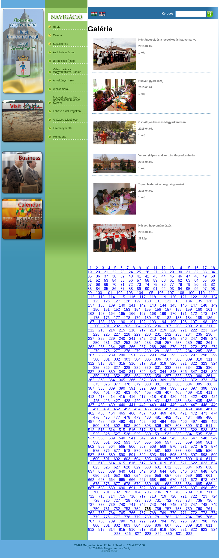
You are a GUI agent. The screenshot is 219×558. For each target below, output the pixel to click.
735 (199, 500)
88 (131, 289)
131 (158, 301)
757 (168, 509)
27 (155, 272)
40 (131, 276)
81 (205, 284)
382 (168, 384)
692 (142, 488)
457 (168, 409)
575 (96, 451)
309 (188, 359)
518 (153, 430)
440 (122, 405)
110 (201, 293)
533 (178, 434)
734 (188, 500)
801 (107, 525)
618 (153, 463)
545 (173, 438)
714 (112, 496)
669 (163, 480)
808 (178, 525)
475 (96, 417)
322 (194, 363)
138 (101, 305)
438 (101, 405)
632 (168, 467)
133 (178, 301)
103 (130, 293)
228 (127, 334)
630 (148, 467)
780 (148, 517)
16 (196, 268)
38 (114, 276)
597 (194, 455)
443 (153, 405)
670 (173, 480)
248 (204, 338)
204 (137, 326)
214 (112, 330)
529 (137, 434)
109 (191, 293)
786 (209, 517)
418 (153, 397)
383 (178, 384)
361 (209, 376)
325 (96, 368)
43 (155, 276)
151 (107, 309)
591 (132, 455)
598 (204, 455)
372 (194, 380)
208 (178, 326)
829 (158, 534)
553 (127, 442)
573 (204, 446)
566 (132, 446)
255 (148, 343)
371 (183, 380)
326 (107, 368)
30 (180, 272)
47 (188, 276)
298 (204, 355)
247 (194, 338)
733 (178, 500)
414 (112, 397)
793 (153, 521)
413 (101, 397)
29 (172, 272)
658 (178, 475)
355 (148, 376)
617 (142, 463)
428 (127, 401)
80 (196, 284)
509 (188, 426)
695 (173, 488)
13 (172, 268)
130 (148, 301)
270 (173, 347)
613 (101, 463)
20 (98, 272)
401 (107, 392)
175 (96, 318)
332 (168, 368)
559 (188, 442)
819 (163, 529)
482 (168, 417)
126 (107, 301)
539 (112, 438)
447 (194, 405)
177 (117, 318)
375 (96, 384)
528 (127, 434)
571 (183, 446)
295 (173, 355)
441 (132, 405)
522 (194, 430)
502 (117, 426)
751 (107, 509)
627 (117, 467)
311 (209, 359)
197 (194, 322)
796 (183, 521)
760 (199, 509)
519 (163, 430)
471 (183, 413)
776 (107, 517)
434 (188, 401)
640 (122, 471)
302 (117, 359)
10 (147, 268)
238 (101, 338)
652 (117, 475)
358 (178, 376)
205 (148, 326)
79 (188, 284)
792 (142, 521)
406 (158, 392)
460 (199, 409)
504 (137, 426)
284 (188, 351)
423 (204, 397)
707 (168, 492)
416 (132, 397)
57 (139, 280)
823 (204, 529)
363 (101, 380)
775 (96, 517)
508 (178, 426)
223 (204, 330)
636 (209, 467)
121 (183, 297)
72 (131, 284)
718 (153, 496)
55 (122, 280)
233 (178, 334)
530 (148, 434)
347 (194, 372)
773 (204, 513)
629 (137, 467)
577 (117, 451)
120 (173, 297)
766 (132, 513)
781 (158, 517)
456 (158, 409)
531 (158, 434)
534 (188, 434)
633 (178, 467)
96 (196, 289)
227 (117, 334)
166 (132, 314)
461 (209, 409)
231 (158, 334)
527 (117, 434)
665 (122, 480)
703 (127, 492)
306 (158, 359)
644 (163, 471)
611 (209, 459)
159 (188, 309)
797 (194, 521)
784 (188, 517)
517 (142, 430)
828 (148, 534)
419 (163, 397)
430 (148, 401)
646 (183, 471)
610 (199, 459)
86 (114, 289)
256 (158, 343)
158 (178, 309)
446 (183, 405)
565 (122, 446)
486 (209, 417)
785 (199, 517)
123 (204, 297)
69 (106, 284)
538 (101, 438)
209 (188, 326)
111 (212, 293)
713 (101, 496)
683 (178, 484)
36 (98, 276)
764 (112, 513)
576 (107, 451)
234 (188, 334)
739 (112, 505)
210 (199, 326)
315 (122, 363)
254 (137, 343)
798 (204, 521)
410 (199, 392)
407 (168, 392)
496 (183, 422)
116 (132, 297)
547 (194, 438)
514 (112, 430)
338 (101, 372)
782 (168, 517)
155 (148, 309)
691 (132, 488)
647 (194, 471)
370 (173, 380)
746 (183, 505)
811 (209, 525)
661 (209, 475)
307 (168, 359)
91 (155, 289)
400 (96, 392)
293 (153, 355)
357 (168, 376)
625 (96, 467)
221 (183, 330)
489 (112, 422)
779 (137, 517)
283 (178, 351)
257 (168, 343)
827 (138, 534)
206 (158, 326)
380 (148, 384)
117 (142, 297)
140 (122, 305)
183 (178, 318)
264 (112, 347)
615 (122, 463)
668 (153, 480)
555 (148, 442)
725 (96, 500)
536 (209, 434)
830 (169, 534)
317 (142, 363)
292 (142, 355)
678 (127, 484)
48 (196, 276)
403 (127, 392)
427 (117, 401)
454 (137, 409)
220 (173, 330)
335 (199, 368)
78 (180, 284)
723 (204, 496)
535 (199, 434)
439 (112, 405)
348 (204, 372)
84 (98, 289)
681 (158, 484)
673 (204, 480)
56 (131, 280)
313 (101, 363)
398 (204, 388)
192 (142, 322)
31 (188, 272)
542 (142, 438)
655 (148, 475)
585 (199, 451)
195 (173, 322)
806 (158, 525)
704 (137, 492)
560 (199, 442)
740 (122, 505)
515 (122, 430)
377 (117, 384)
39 (122, 276)
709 (188, 492)
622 (194, 463)
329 (137, 368)
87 (122, 289)
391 (132, 388)
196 (183, 322)
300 (96, 359)
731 (158, 500)
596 (183, 455)
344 (163, 372)
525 (96, 434)
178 (127, 318)
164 (112, 314)
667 (142, 480)
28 (163, 272)
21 (106, 272)
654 (137, 475)
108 (181, 293)
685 (199, 484)
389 (112, 388)
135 (199, 301)
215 (122, 330)
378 (127, 384)
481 (158, 417)
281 (158, 351)
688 (101, 488)
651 (107, 475)
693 (153, 488)
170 (173, 314)
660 (199, 475)
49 (205, 276)
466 (132, 413)
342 (142, 372)
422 (194, 397)
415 (122, 397)
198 (204, 322)
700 (96, 492)
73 (139, 284)
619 (163, 463)
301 (107, 359)
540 (122, 438)
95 (188, 289)
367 (142, 380)
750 (96, 509)
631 (158, 467)
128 (127, 301)
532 (168, 434)
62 (180, 280)
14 (180, 268)
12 (163, 268)
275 (96, 351)
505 (148, 426)
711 (209, 492)
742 (142, 505)
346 (183, 372)
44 (163, 276)
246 (183, 338)
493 (153, 422)
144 (163, 305)
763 (101, 513)
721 (183, 496)
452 (117, 409)
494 (163, 422)
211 (209, 326)
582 (168, 451)
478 (127, 417)
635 (199, 467)
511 (209, 426)
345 (173, 372)
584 (188, 451)
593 (153, 455)
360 (199, 376)
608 (178, 459)
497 (194, 422)
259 (188, 343)
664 (112, 480)
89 (139, 289)
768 (153, 513)
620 (173, 463)
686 (209, 484)
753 (127, 509)
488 (101, 422)
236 (209, 334)
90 (147, 289)
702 (117, 492)
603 (127, 459)
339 (112, 372)
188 (101, 322)
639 (112, 471)
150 (96, 309)
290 (122, 355)
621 (183, 463)
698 (204, 488)
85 (106, 289)
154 (137, 309)
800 (96, 525)
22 (114, 272)
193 (153, 322)
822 (194, 529)
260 (199, 343)
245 (173, 338)
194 (163, 322)
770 (173, 513)
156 (158, 309)
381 (158, 384)
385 (199, 384)
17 (205, 268)
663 (101, 480)
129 (137, 301)
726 (107, 500)
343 (153, 372)
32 (196, 272)
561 (209, 442)
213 (101, 330)
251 (107, 343)
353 (127, 376)
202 (117, 326)
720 (173, 496)
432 (168, 401)
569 (163, 446)
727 (117, 500)
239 (112, 338)
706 (158, 492)
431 (158, 401)
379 (137, 384)
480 (148, 417)
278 (127, 351)
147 (194, 305)
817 (142, 529)
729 (137, 500)
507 (168, 426)
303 (127, 359)
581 (158, 451)
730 (148, 500)
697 (194, 488)
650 (96, 475)
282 (168, 351)
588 (101, 455)
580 (148, 451)
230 (148, 334)
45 (172, 276)
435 (199, 401)
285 (199, 351)
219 (163, 330)
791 (132, 521)
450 (96, 409)
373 (204, 380)
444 (163, 405)
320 (173, 363)
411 (209, 392)
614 (112, 463)
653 (127, 475)
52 (98, 280)
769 (163, 513)
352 (117, 376)
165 (122, 314)
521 (183, 430)
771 (183, 513)
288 (101, 355)
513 (101, 430)
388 (101, 388)
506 (158, 426)
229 (137, 334)
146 (183, 305)
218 (153, 330)
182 (168, 318)
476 (107, 417)
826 (128, 534)
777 (117, 517)
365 (122, 380)
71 (122, 284)
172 (194, 314)
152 (117, 309)
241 (132, 338)
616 (132, 463)
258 (178, 343)
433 (178, 401)
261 (209, 343)
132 (168, 301)
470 (173, 413)
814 (112, 529)
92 (163, 289)
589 (112, 455)
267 (142, 347)
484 (188, 417)
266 (132, 347)
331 (158, 368)
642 (142, 471)
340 (122, 372)
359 (188, 376)
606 (158, 459)
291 (132, 355)
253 (127, 343)
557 (168, 442)
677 (117, 484)
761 (209, 509)
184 (188, 318)
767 (142, 513)
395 (173, 388)
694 (163, 488)
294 (163, 355)
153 (127, 309)
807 (168, 525)
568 (153, 446)
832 (189, 534)
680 (148, 484)
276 (107, 351)
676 (107, 484)
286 (209, 351)
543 (153, 438)
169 (163, 314)
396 (183, 388)
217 (142, 330)
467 (142, 413)
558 (178, 442)
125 (96, 301)
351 (107, 376)
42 (147, 276)
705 (148, 492)
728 (127, 500)
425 (96, 401)
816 (132, 529)
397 (194, 388)
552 (117, 442)
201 (107, 326)
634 (188, 467)
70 (114, 284)
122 (194, 297)
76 (163, 284)
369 (163, 380)
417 (142, 397)
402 (117, 392)
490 (122, 422)
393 (153, 388)
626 (107, 467)
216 (132, 330)
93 (172, 289)
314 (112, 363)
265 (122, 347)
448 (204, 405)
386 (209, 384)
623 (204, 463)
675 (96, 484)
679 (137, 484)
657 (168, 475)
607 (168, 459)
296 (183, 355)
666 (132, 480)
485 (199, 417)
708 (178, 492)
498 (204, 422)
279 (137, 351)
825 (117, 534)
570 (173, 446)
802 (117, 525)
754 (137, 509)
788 (101, 521)
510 (199, 426)
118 (153, 297)
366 (132, 380)
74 (147, 284)
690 (122, 488)
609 (188, 459)
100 (99, 293)
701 (107, 492)
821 (183, 529)
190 (122, 322)
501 (107, 426)
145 (173, 305)
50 (213, 276)
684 (188, 484)
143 (153, 305)
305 (148, 359)
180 (148, 318)
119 (163, 297)
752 (117, 509)
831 (179, 534)
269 (163, 347)
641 (132, 471)
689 (112, 488)
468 (153, 413)
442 (142, 405)
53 (106, 280)
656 (158, 475)
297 (194, 355)
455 (148, 409)
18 (213, 268)
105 (150, 293)
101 (109, 293)
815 (122, 529)
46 (180, 276)
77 (172, 284)
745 (173, 505)
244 (163, 338)
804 (137, 525)
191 (132, 322)
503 (127, 426)
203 (127, 326)
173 (204, 314)
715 (122, 496)
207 (168, 326)
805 (148, 525)
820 (173, 529)
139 (112, 305)
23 (122, 272)
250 (96, 343)
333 (178, 368)
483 (178, 417)
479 (137, 417)
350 (96, 376)
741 (132, 505)
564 (112, 446)
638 (101, 471)
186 (209, 318)
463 (101, 413)
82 (213, 284)
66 (213, 280)
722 (194, 496)
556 (158, 442)
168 (153, 314)
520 (173, 430)
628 (127, 467)
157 (168, 309)
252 (117, 343)
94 (180, 289)
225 (96, 334)
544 (163, 438)
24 (131, 272)
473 (204, 413)
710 (199, 492)
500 (96, 426)
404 (137, 392)
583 (178, 451)
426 (107, 401)
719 (163, 496)
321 (183, 363)
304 (137, 359)
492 (142, 422)
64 (196, 280)
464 (112, 413)
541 (132, 438)
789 (112, 521)
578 (127, 451)
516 (132, 430)
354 (137, 376)
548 (204, 438)
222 (194, 330)
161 (209, 309)
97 (205, 289)
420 (173, 397)
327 (117, 368)
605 (148, 459)
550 (96, 442)
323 (204, 363)
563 (101, 446)
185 (199, 318)
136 (209, 301)
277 (117, 351)
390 (122, 388)
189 (112, 322)
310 (199, 359)
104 (140, 293)
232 (168, 334)
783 (178, 517)
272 (194, 347)
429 (137, 401)
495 (173, 422)
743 (153, 505)
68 (98, 284)
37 (106, 276)
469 (163, 413)
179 (137, 318)
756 (158, 509)
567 (142, 446)
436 (209, 401)
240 (122, 338)
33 (205, 272)
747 (194, 505)
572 (194, 446)
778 (127, 517)
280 (148, 351)
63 (188, 280)
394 (163, 388)
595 (173, 455)
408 (178, 392)
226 (107, 334)
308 (178, 359)
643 (153, 471)
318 (153, 363)
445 (173, 405)
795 (173, 521)
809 (188, 525)
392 (142, 388)
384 (188, 384)
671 (183, 480)
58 (147, 280)
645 (173, 471)
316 (132, 363)
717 (142, 496)
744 (163, 505)
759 (188, 509)
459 (188, 409)
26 (147, 272)
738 (101, 505)
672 (194, 480)
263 (101, 347)
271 (183, 347)
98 (213, 289)
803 (127, 525)
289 (112, 355)
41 (139, 276)
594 (163, 455)
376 (107, 384)
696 (183, 488)
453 (127, 409)
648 (204, 471)
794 (163, 521)
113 (101, 297)
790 (122, 521)
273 (204, 347)
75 (155, 284)
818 (153, 529)
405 (148, 392)
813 (101, 529)
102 (119, 293)
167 (142, 314)
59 (155, 280)
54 (114, 280)
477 (117, 417)
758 (178, 509)
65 (205, 280)
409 (188, 392)
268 (153, 347)
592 (142, 455)
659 (188, 475)
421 (183, 397)
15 (188, 268)
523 (204, 430)
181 (158, 318)
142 (142, 305)
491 (132, 422)
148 (204, 305)
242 (142, 338)
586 (209, 451)
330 (148, 368)
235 (199, 334)
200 (96, 326)
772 (194, 513)
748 (204, 505)
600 (96, 459)
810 (199, 525)
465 (122, 413)
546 (183, 438)
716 (132, 496)
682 (168, 484)
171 (183, 314)
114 (112, 297)
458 (178, 409)
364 (112, 380)
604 (137, 459)
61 (172, 280)
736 (209, 500)
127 (117, 301)
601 (107, 459)
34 (213, 272)
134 (188, 301)
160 (199, 309)
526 (107, 434)
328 (127, 368)
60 (163, 280)
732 (168, 500)
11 (155, 268)
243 (153, 338)
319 (163, 363)
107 (171, 293)
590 (122, 455)
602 (117, 459)
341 (132, 372)
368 (153, 380)
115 (122, 297)
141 (132, 305)
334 (188, 368)
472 (194, 413)
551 (107, 442)
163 (101, 314)
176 (107, 318)
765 (122, 513)
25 (139, 272)
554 (137, 442)
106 (160, 293)
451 (107, 409)
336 (209, 368)
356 (158, 376)
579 (137, 451)
